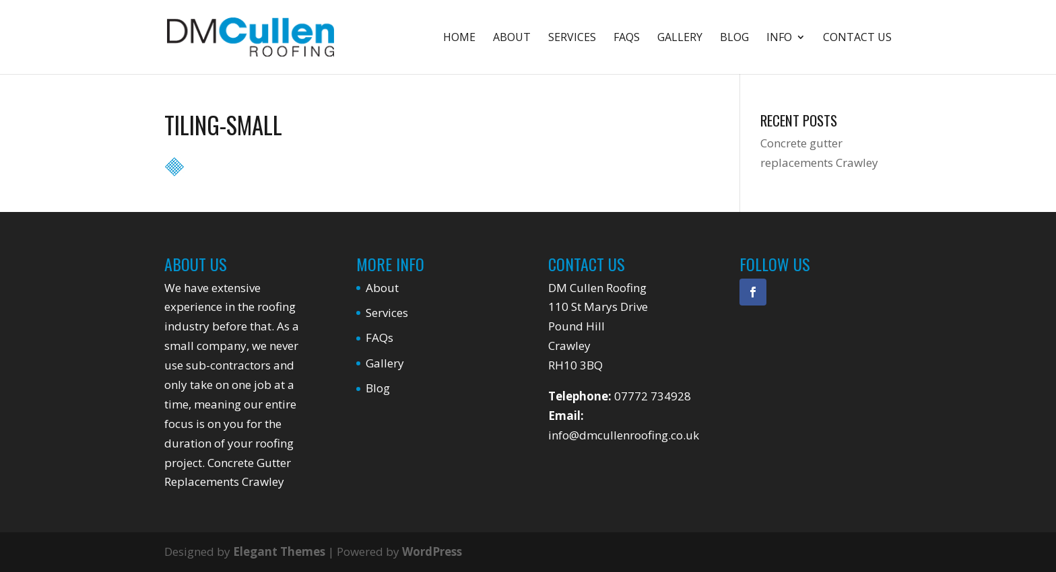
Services (572, 38)
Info (779, 38)
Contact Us (857, 38)
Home (459, 38)
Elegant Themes (279, 551)
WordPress (432, 551)
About (512, 38)
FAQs (627, 38)
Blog (734, 38)
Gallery (679, 38)
